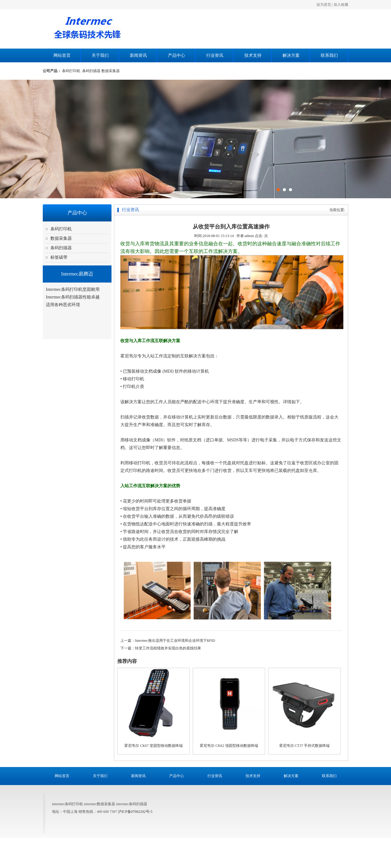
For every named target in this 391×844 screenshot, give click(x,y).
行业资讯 (214, 55)
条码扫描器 (91, 71)
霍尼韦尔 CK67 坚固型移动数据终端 (153, 746)
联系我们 (329, 55)
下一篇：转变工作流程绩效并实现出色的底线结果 (160, 648)
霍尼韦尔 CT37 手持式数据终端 (304, 746)
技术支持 (252, 55)
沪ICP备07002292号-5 (135, 811)
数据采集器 (110, 71)
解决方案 (291, 55)
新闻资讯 (138, 55)
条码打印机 (72, 71)
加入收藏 (341, 4)
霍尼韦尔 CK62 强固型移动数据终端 (229, 746)
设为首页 (323, 4)
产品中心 (176, 55)
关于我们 (100, 55)
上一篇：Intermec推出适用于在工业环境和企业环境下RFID (167, 640)
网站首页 (62, 55)
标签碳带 (59, 257)
